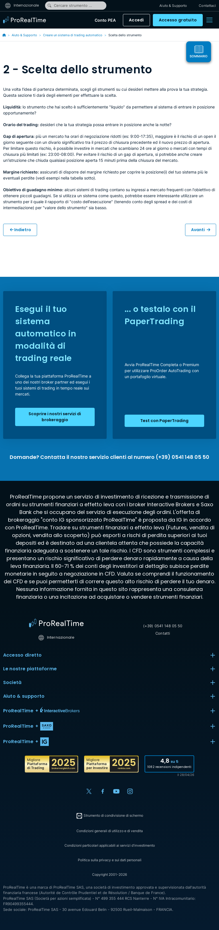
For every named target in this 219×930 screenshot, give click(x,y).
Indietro (20, 230)
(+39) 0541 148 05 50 (162, 626)
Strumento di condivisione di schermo (109, 815)
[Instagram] (130, 791)
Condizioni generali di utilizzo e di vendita (109, 831)
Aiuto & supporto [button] (109, 696)
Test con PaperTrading (164, 420)
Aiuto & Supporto (173, 5)
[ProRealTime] (26, 20)
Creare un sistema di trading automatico (72, 35)
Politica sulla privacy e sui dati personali (109, 860)
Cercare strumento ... (69, 5)
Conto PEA (105, 20)
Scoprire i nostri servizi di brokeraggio (55, 417)
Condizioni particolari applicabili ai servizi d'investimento (109, 845)
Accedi (136, 20)
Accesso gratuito (178, 20)
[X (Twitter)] (89, 791)
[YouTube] (116, 791)
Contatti (162, 633)
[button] (109, 711)
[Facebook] (103, 791)
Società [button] (109, 682)
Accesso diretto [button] (109, 655)
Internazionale (22, 5)
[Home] (56, 623)
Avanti (200, 230)
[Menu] (209, 20)
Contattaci (207, 5)
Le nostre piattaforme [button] (109, 668)
